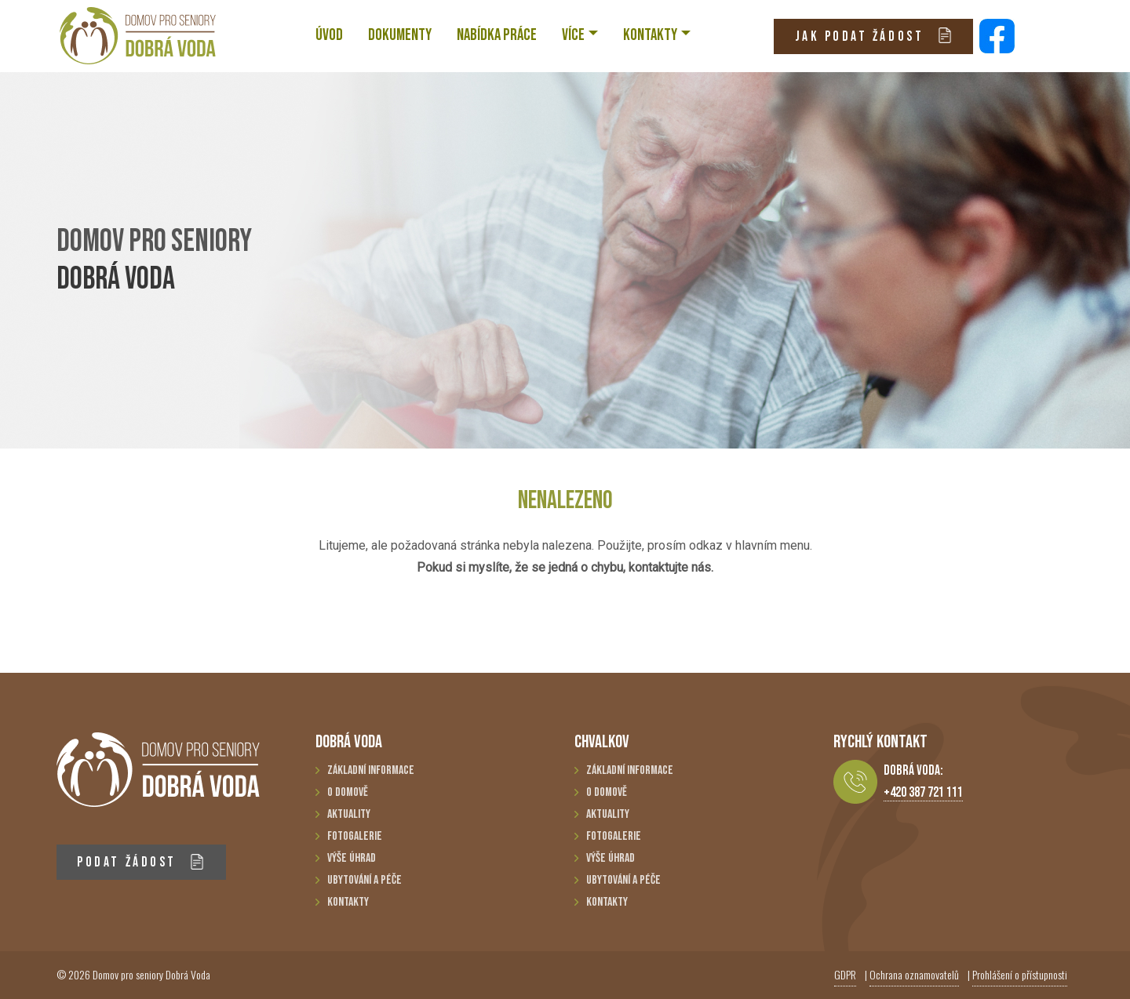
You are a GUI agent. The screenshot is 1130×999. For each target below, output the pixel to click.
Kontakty (348, 902)
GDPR (845, 974)
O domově (347, 792)
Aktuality (348, 814)
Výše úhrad (351, 858)
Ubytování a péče (364, 880)
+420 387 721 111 (923, 792)
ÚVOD (329, 35)
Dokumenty (400, 35)
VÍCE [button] (573, 35)
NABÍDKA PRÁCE (497, 35)
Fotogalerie (354, 836)
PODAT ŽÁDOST (141, 862)
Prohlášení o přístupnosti (1019, 974)
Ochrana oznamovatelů (914, 974)
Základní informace (370, 770)
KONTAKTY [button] (650, 35)
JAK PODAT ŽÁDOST (874, 35)
